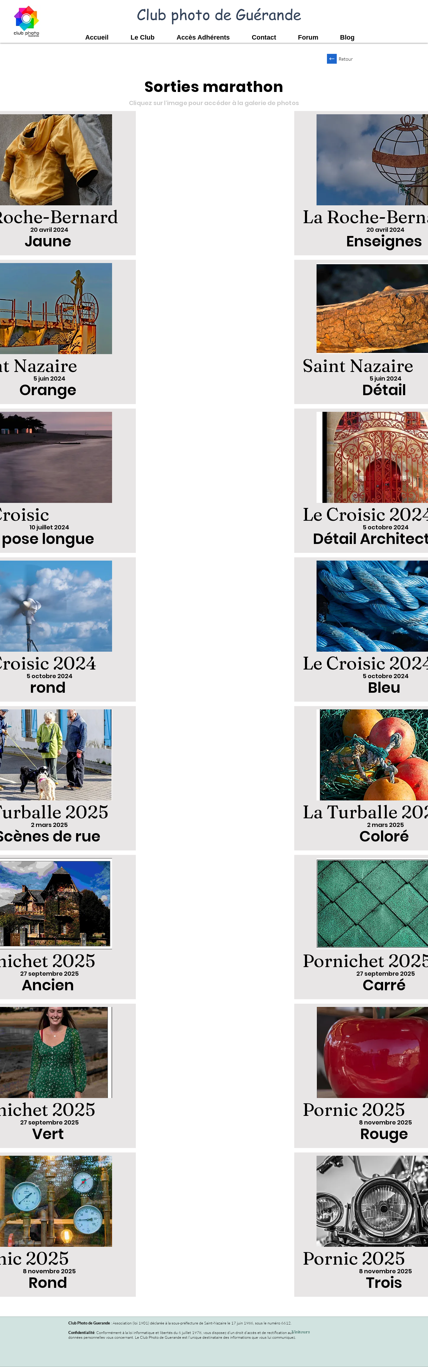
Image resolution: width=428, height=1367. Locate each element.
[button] (137, 37)
